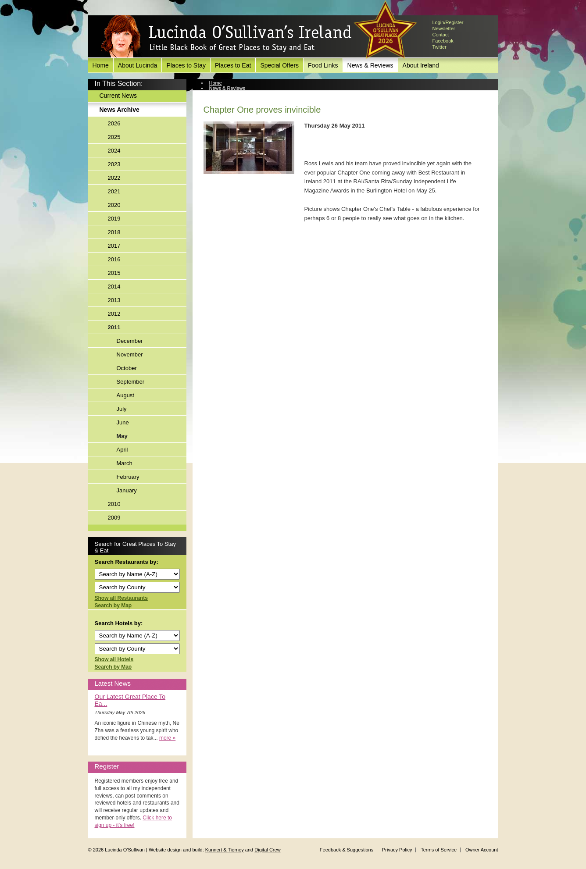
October (127, 368)
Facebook (443, 40)
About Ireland (421, 65)
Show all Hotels (114, 659)
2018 (114, 232)
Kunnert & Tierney (224, 849)
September (131, 381)
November (130, 354)
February (128, 477)
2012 (114, 313)
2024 (114, 150)
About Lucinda (137, 65)
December (130, 341)
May (122, 436)
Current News (118, 95)
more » (167, 738)
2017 (114, 245)
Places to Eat (233, 65)
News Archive (119, 109)
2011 (114, 327)
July (122, 409)
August (125, 395)
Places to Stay (186, 65)
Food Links (323, 65)
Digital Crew (267, 849)
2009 (114, 517)
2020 (114, 205)
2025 (114, 137)
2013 (114, 300)
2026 (114, 123)
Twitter (439, 47)
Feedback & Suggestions (346, 849)
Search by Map (113, 605)
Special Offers (279, 65)
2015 (114, 273)
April (122, 449)
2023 (114, 164)
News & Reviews (370, 65)
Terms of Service (439, 849)
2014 (114, 286)
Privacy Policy (397, 849)
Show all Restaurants (121, 598)
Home (101, 65)
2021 (114, 191)
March (124, 463)
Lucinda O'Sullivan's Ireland (226, 36)
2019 (114, 218)
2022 (114, 178)
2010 (114, 504)
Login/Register (448, 22)
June (123, 422)
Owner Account (481, 849)
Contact (440, 34)
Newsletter (443, 28)
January (127, 490)
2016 (114, 259)
